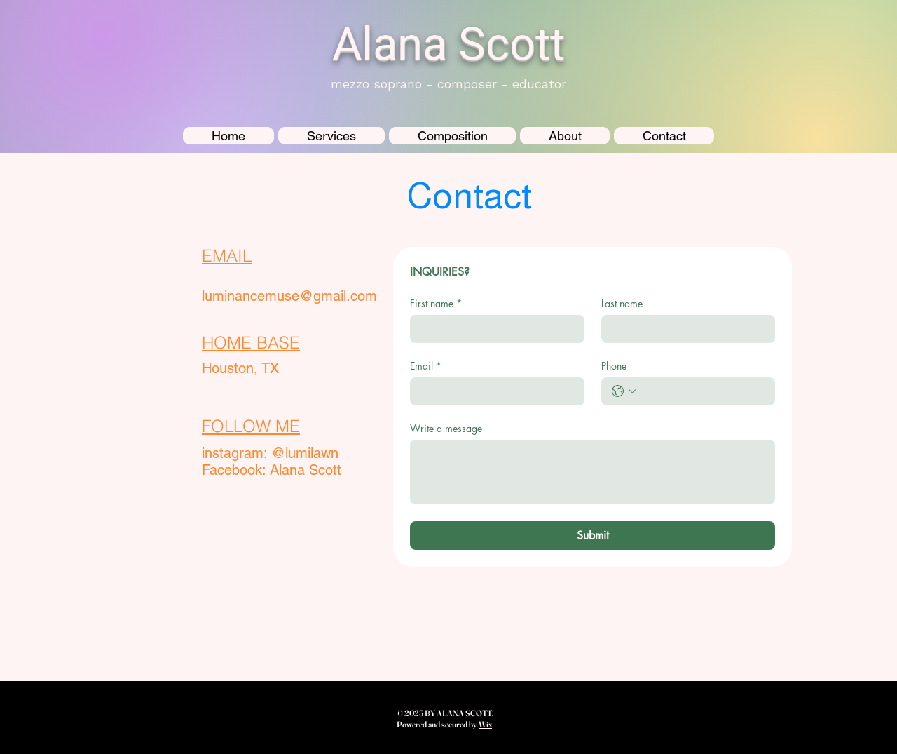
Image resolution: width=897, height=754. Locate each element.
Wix (485, 724)
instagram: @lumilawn (270, 453)
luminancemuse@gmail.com (289, 296)
